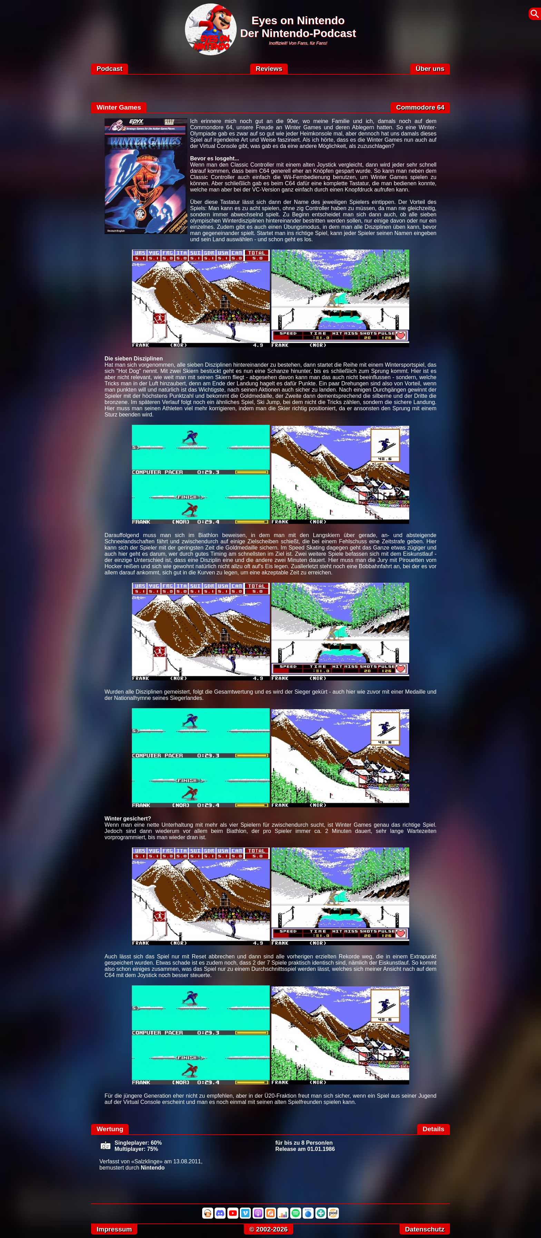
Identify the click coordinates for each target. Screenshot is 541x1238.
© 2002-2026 (268, 1229)
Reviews (269, 68)
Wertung (110, 1129)
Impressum (114, 1229)
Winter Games (119, 107)
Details (433, 1129)
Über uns (430, 68)
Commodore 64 (420, 107)
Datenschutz (424, 1229)
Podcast (109, 68)
